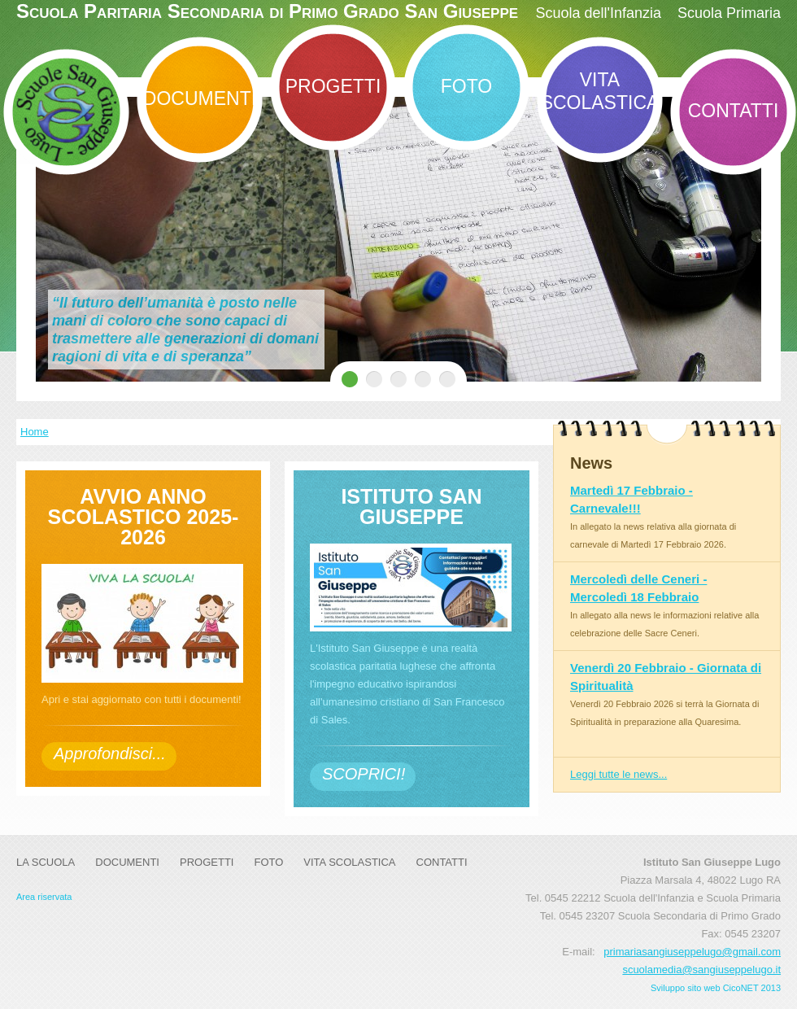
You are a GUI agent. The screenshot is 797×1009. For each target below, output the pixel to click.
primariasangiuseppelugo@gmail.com (692, 952)
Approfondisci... (110, 753)
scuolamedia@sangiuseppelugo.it (701, 969)
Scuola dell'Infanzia (598, 13)
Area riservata (44, 897)
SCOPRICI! (363, 774)
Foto (466, 86)
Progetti (333, 86)
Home (34, 432)
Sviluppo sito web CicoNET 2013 (716, 988)
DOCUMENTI (199, 98)
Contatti (733, 110)
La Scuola (45, 862)
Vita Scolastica (600, 91)
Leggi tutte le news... (618, 774)
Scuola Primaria (729, 13)
